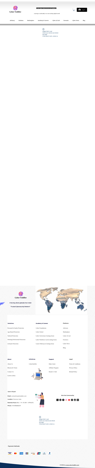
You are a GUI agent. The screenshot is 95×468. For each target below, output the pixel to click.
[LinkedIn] (60, 400)
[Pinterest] (72, 400)
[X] (57, 400)
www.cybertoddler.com (72, 465)
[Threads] (78, 400)
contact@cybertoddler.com (18, 396)
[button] (74, 10)
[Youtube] (69, 400)
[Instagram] (66, 400)
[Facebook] (63, 400)
